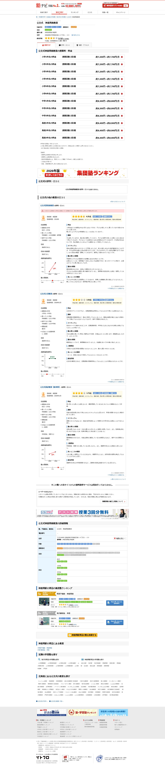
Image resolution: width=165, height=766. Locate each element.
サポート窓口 (118, 722)
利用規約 (117, 729)
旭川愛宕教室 (92, 686)
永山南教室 (93, 689)
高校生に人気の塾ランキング (45, 731)
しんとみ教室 (69, 695)
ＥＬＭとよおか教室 (103, 686)
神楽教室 (51, 681)
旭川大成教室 (84, 681)
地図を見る (120, 538)
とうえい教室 (95, 684)
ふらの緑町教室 (79, 695)
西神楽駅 (99, 666)
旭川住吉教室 (85, 684)
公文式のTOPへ (42, 701)
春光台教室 (114, 686)
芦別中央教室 (48, 695)
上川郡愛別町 (69, 666)
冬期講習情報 (103, 727)
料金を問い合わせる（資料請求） (116, 602)
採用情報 (55, 761)
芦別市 (45, 668)
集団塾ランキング (65, 722)
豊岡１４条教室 (83, 689)
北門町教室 (49, 686)
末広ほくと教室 (60, 689)
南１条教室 (104, 681)
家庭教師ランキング (65, 731)
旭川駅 (90, 663)
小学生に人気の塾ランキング (45, 729)
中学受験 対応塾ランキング (67, 727)
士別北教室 (97, 695)
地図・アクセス (84, 45)
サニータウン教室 (66, 684)
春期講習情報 (103, 722)
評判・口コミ (65, 45)
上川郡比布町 (62, 663)
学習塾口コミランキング (67, 725)
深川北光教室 (116, 692)
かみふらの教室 (58, 695)
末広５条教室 (101, 689)
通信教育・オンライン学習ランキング (70, 736)
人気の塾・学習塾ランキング (45, 722)
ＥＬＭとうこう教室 (115, 681)
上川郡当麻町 (72, 663)
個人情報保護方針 (46, 761)
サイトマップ (118, 727)
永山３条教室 (82, 692)
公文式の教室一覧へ (57, 701)
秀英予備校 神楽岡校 (65, 594)
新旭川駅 (112, 663)
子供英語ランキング (43, 736)
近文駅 (86, 666)
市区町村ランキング (65, 734)
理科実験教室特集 (89, 726)
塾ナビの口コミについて (118, 201)
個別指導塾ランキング (43, 725)
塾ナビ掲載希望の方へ (121, 725)
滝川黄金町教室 (114, 695)
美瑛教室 (97, 692)
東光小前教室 (104, 684)
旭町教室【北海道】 (53, 684)
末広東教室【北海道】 (113, 689)
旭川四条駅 (97, 663)
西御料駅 (105, 663)
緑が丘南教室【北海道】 (71, 681)
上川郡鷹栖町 (42, 663)
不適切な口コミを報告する (116, 288)
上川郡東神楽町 (52, 663)
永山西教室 (48, 692)
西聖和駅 (106, 666)
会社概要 (38, 761)
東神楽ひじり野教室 (48, 689)
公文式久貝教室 (46, 294)
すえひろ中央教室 (72, 689)
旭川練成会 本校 (63, 613)
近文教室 (83, 686)
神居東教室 (59, 681)
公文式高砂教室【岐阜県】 (50, 387)
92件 (75, 624)
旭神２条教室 (42, 684)
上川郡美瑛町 (50, 666)
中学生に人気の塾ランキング (68, 729)
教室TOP (48, 45)
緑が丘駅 (83, 663)
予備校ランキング (42, 727)
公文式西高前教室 (47, 205)
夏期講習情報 (103, 725)
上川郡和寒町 (59, 666)
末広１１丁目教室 (58, 692)
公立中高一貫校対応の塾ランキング (47, 734)
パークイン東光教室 (60, 686)
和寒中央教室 (106, 692)
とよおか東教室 (114, 684)
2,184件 (76, 605)
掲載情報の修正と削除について (112, 501)
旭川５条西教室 (94, 681)
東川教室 (90, 692)
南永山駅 (92, 666)
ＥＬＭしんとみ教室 (73, 686)
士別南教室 (89, 695)
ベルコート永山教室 (71, 692)
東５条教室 (76, 684)
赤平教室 (104, 695)
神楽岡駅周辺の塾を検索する (84, 635)
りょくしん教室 (42, 681)
